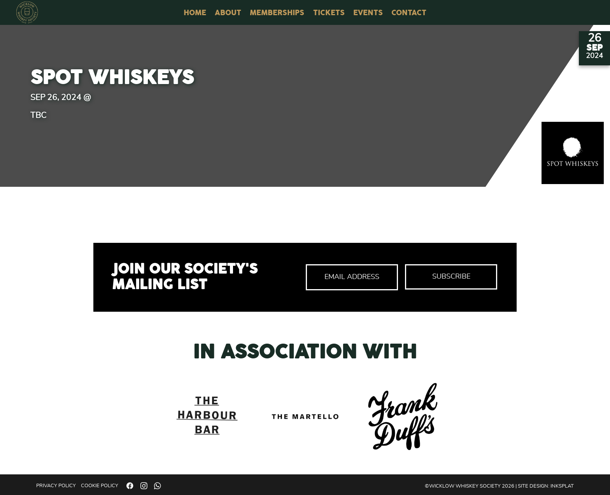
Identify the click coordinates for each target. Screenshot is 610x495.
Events (368, 12)
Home (195, 12)
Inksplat (562, 486)
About (228, 12)
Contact (408, 12)
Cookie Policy (99, 485)
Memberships (277, 12)
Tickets (329, 12)
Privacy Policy (56, 485)
